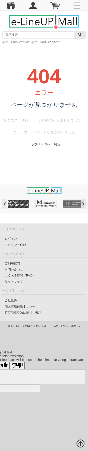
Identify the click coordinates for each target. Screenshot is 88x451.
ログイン (11, 238)
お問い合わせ (14, 269)
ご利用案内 (12, 263)
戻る (57, 144)
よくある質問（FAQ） (20, 275)
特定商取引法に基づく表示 (23, 312)
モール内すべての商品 (17, 42)
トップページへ (39, 144)
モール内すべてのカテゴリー (50, 42)
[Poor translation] (17, 365)
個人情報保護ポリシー (20, 306)
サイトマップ (14, 281)
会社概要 (11, 300)
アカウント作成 (15, 244)
